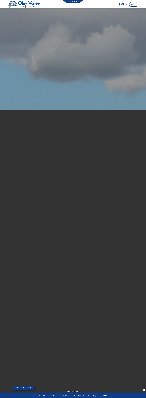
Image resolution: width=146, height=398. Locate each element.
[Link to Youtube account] (122, 5)
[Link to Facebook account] (119, 5)
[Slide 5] (73, 391)
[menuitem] (43, 395)
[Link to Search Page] (126, 4)
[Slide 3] (70, 391)
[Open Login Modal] (133, 4)
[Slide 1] (67, 391)
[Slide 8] (78, 391)
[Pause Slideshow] (144, 390)
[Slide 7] (77, 391)
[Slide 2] (69, 391)
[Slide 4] (72, 391)
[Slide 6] (75, 391)
